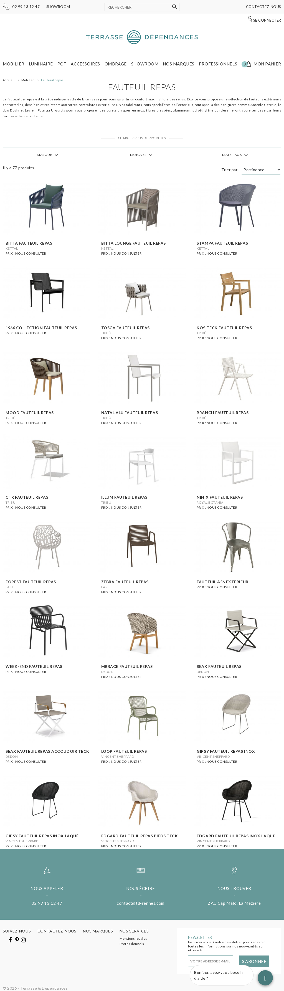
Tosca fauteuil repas (125, 327)
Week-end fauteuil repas (34, 666)
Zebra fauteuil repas (125, 581)
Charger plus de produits (142, 138)
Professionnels (218, 63)
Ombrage (116, 63)
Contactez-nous (263, 6)
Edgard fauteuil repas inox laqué (236, 835)
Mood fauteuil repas (30, 412)
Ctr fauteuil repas (27, 497)
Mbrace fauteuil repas (127, 666)
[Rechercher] (142, 7)
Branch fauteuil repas (222, 412)
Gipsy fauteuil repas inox (226, 751)
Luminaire (41, 63)
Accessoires (85, 63)
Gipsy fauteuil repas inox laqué (42, 835)
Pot (62, 63)
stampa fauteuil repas (222, 243)
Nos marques (178, 63)
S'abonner (254, 961)
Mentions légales (133, 938)
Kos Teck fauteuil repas (224, 327)
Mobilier (13, 63)
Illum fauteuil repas (124, 497)
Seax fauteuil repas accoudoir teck (47, 751)
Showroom (58, 6)
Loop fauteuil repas (124, 751)
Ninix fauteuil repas (220, 497)
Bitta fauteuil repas (29, 243)
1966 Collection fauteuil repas (41, 327)
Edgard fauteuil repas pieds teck (139, 835)
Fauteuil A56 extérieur (222, 581)
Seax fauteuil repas (219, 666)
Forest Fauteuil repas (31, 581)
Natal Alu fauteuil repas (129, 412)
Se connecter (267, 20)
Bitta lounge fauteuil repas (133, 243)
